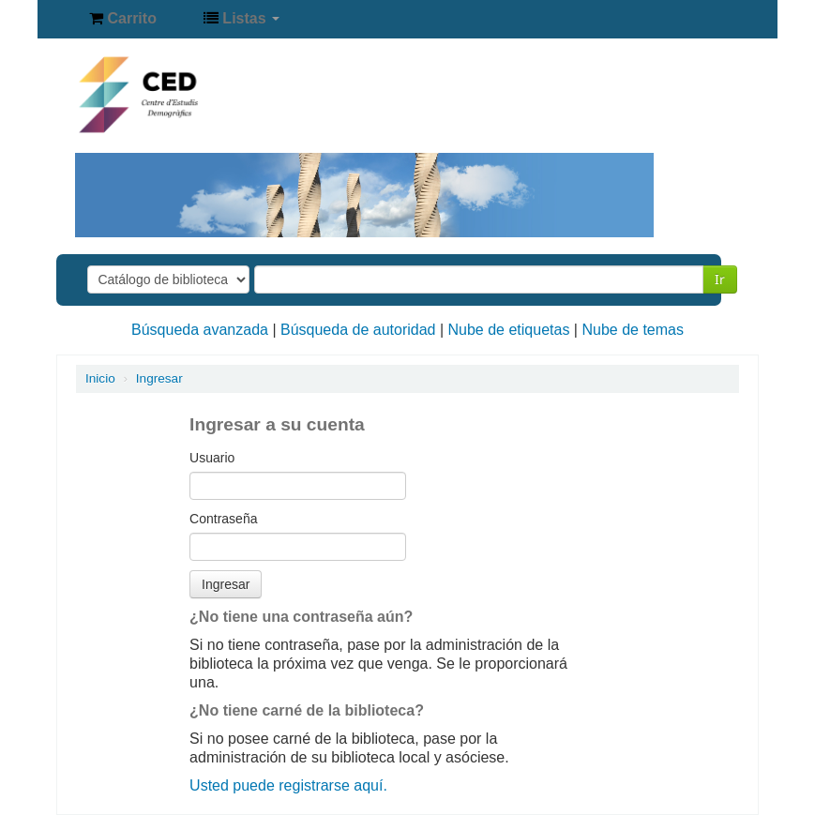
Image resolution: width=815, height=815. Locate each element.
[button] (123, 19)
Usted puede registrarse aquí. (288, 785)
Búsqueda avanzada (199, 330)
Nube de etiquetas (509, 330)
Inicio (100, 378)
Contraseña (223, 518)
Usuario (211, 457)
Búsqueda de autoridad (357, 330)
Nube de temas (632, 330)
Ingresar (159, 378)
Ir (720, 279)
